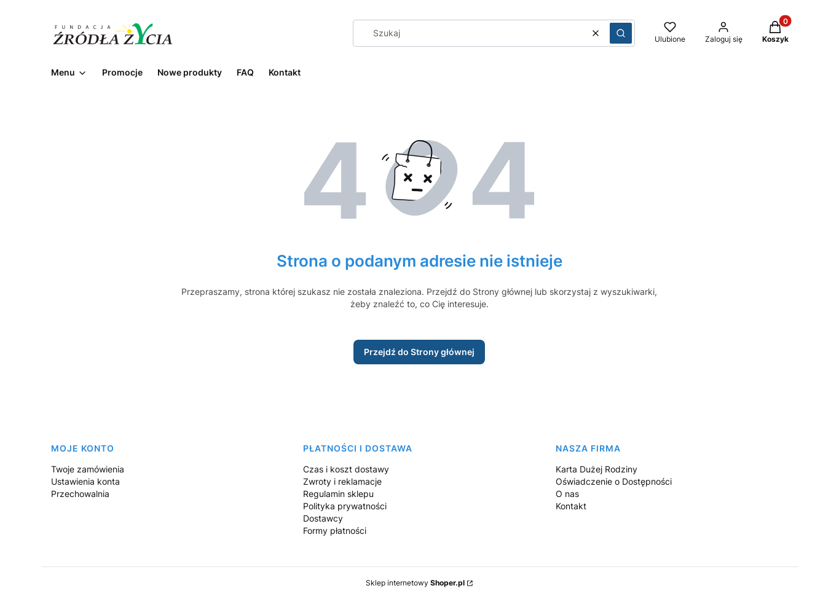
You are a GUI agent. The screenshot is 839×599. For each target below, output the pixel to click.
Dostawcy (323, 518)
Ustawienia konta (85, 481)
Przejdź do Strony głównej (419, 351)
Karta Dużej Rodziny (596, 469)
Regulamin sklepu (338, 493)
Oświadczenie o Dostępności (614, 481)
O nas (567, 493)
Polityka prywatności (345, 506)
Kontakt (571, 506)
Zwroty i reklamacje (342, 481)
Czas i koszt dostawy (346, 469)
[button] (621, 33)
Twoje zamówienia (87, 469)
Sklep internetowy (415, 582)
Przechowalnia (80, 493)
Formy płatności (334, 530)
